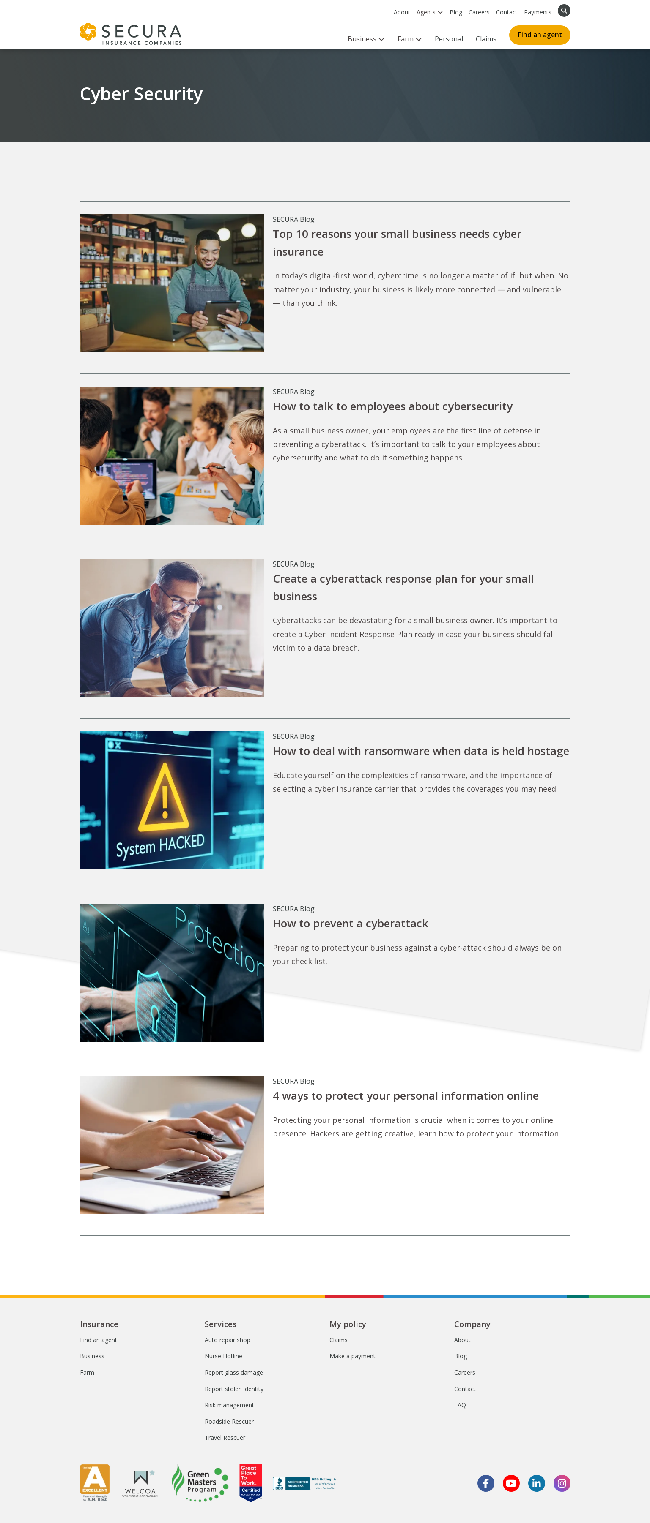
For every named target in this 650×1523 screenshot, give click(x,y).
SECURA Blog (294, 219)
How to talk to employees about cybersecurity (393, 406)
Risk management (229, 1405)
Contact (507, 12)
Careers (479, 12)
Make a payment (352, 1356)
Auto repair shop (227, 1340)
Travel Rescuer (225, 1437)
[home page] (130, 34)
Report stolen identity (234, 1389)
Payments (537, 12)
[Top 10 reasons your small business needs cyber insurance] (172, 283)
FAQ (460, 1405)
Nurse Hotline (223, 1356)
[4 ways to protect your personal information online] (172, 1145)
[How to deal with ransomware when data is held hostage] (172, 800)
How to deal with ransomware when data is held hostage (421, 750)
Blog (456, 12)
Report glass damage (234, 1372)
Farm (87, 1372)
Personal (449, 39)
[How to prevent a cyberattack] (172, 973)
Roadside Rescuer (229, 1421)
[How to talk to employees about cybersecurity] (172, 456)
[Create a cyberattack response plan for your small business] (172, 628)
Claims (486, 39)
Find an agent (540, 34)
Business (92, 1356)
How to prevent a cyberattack (350, 923)
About (402, 12)
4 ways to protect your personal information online (406, 1095)
